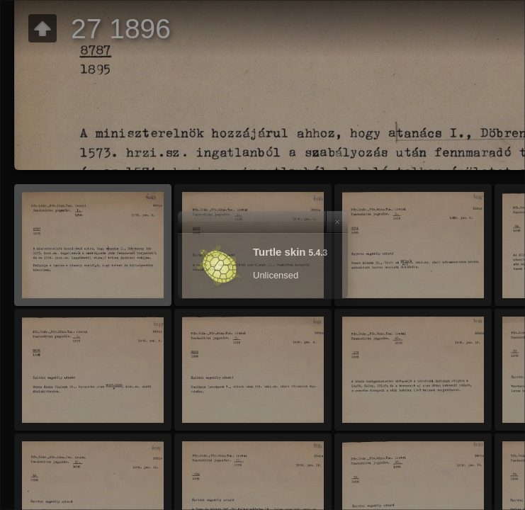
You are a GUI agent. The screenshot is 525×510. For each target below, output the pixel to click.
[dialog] (262, 255)
